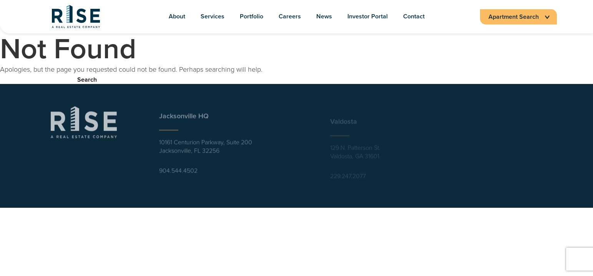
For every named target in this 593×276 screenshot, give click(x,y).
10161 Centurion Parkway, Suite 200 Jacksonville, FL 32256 (205, 148)
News (324, 16)
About (177, 16)
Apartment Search (518, 16)
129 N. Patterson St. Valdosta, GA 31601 (355, 154)
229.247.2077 (348, 178)
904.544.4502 (178, 173)
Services (212, 16)
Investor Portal (367, 16)
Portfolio (251, 16)
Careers (290, 16)
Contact (414, 16)
